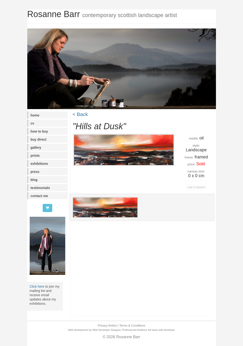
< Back (80, 114)
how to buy (39, 131)
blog (34, 180)
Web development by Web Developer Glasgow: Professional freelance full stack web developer (121, 329)
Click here (37, 286)
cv (32, 123)
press (35, 172)
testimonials (40, 188)
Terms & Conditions (132, 325)
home (35, 115)
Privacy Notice (107, 325)
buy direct (39, 139)
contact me (39, 196)
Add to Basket (196, 187)
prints (35, 155)
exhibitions (39, 164)
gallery (36, 147)
